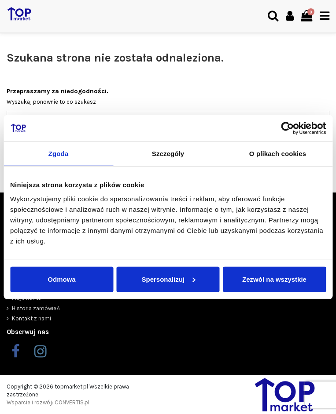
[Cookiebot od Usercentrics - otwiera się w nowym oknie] (287, 128)
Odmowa (61, 279)
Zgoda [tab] (58, 153)
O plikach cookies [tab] (277, 153)
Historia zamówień (36, 308)
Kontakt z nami (31, 318)
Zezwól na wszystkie (274, 279)
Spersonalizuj (168, 279)
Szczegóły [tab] (168, 153)
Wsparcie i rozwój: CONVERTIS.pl (48, 402)
